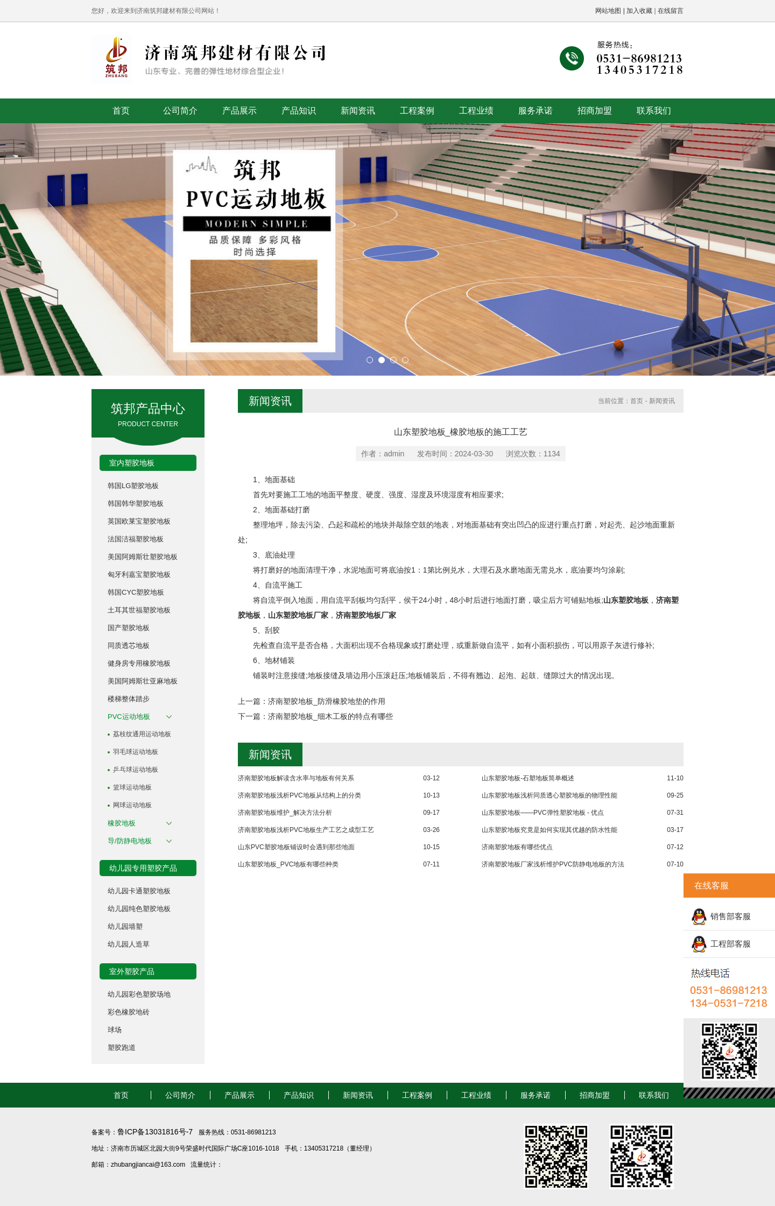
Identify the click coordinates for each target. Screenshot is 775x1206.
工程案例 (417, 110)
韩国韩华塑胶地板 (136, 503)
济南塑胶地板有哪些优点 (517, 847)
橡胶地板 (122, 823)
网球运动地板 (132, 805)
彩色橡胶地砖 (129, 1012)
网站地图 (608, 11)
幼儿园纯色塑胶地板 (139, 909)
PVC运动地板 (129, 717)
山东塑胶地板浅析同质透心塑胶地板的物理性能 (549, 795)
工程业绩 (476, 110)
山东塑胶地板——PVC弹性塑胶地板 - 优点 (543, 812)
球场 (115, 1030)
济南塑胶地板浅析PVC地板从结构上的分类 (299, 795)
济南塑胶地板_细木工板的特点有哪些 (330, 716)
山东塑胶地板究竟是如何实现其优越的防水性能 (549, 830)
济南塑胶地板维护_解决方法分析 (285, 812)
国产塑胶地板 (129, 628)
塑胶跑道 (122, 1047)
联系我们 (654, 110)
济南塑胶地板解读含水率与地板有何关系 (296, 778)
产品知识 (298, 110)
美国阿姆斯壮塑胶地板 (143, 557)
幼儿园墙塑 (125, 926)
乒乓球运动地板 (135, 769)
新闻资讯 (358, 110)
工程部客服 (730, 943)
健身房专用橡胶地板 (139, 663)
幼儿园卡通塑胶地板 (139, 891)
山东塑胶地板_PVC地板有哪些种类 (288, 864)
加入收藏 (639, 11)
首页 (121, 110)
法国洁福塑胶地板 (136, 539)
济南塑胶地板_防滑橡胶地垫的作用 (326, 701)
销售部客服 (730, 916)
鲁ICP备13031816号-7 (156, 1131)
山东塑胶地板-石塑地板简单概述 (528, 778)
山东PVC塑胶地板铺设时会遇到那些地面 (296, 847)
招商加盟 (594, 110)
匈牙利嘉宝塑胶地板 (139, 574)
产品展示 (239, 110)
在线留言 (671, 11)
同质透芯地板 (129, 645)
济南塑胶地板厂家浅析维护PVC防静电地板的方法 (553, 864)
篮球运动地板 (132, 787)
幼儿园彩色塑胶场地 (139, 994)
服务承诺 (535, 110)
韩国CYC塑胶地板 (136, 592)
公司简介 (180, 110)
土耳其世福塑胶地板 (139, 610)
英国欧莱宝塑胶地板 (139, 521)
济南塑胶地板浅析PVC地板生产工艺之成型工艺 (306, 830)
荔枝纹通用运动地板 (142, 734)
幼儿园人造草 (129, 944)
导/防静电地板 (130, 841)
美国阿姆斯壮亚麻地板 (143, 681)
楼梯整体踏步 (129, 699)
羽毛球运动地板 (135, 752)
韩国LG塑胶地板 (133, 486)
